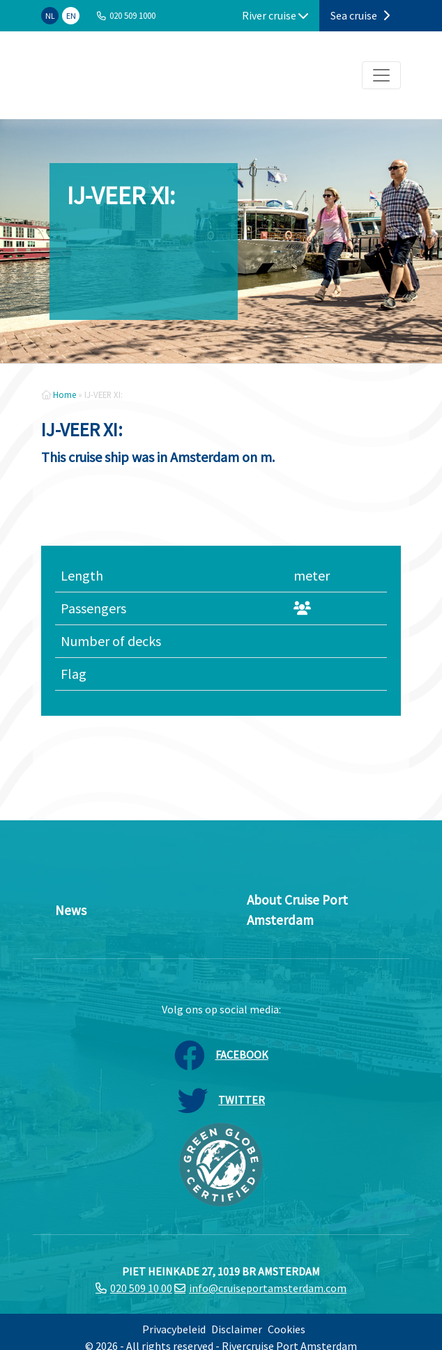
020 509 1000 (132, 15)
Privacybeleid (174, 1329)
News (70, 910)
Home (64, 394)
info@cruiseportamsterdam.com (267, 1288)
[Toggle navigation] (381, 75)
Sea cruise (360, 15)
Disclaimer (236, 1329)
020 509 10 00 (141, 1288)
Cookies (286, 1329)
